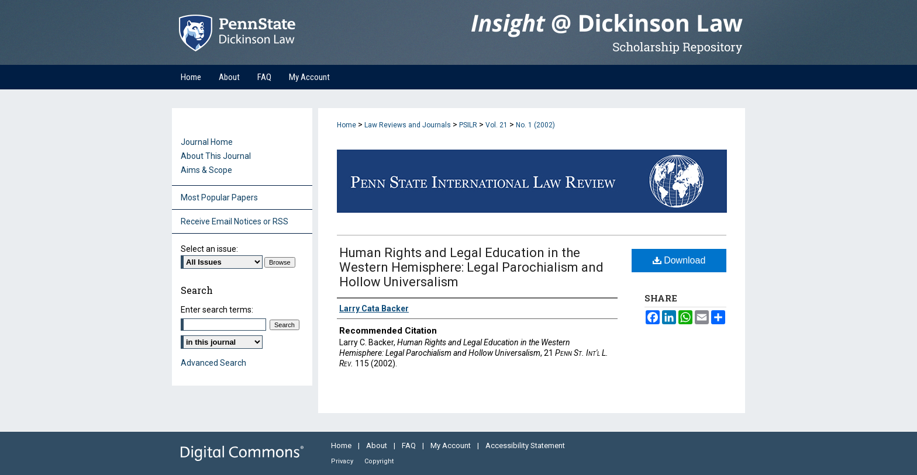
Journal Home (207, 142)
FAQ (410, 445)
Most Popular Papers (219, 197)
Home (346, 125)
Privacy (343, 461)
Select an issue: (209, 249)
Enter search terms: (217, 309)
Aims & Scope (206, 170)
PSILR (468, 125)
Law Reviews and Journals (407, 125)
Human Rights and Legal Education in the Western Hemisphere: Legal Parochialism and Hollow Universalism (471, 267)
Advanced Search (213, 362)
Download (679, 260)
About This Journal (216, 156)
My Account (451, 445)
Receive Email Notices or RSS (234, 221)
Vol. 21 (496, 125)
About (377, 445)
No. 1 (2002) (535, 125)
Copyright (379, 461)
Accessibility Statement (525, 445)
